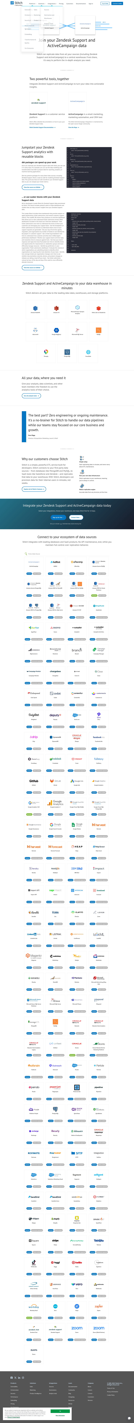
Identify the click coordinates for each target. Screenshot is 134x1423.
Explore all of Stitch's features (34, 489)
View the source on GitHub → (33, 187)
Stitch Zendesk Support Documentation (42, 127)
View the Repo (73, 127)
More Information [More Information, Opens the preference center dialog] (60, 1415)
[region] (37, 1413)
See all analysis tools (31, 396)
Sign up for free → (58, 517)
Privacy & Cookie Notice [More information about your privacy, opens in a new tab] (14, 1417)
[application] (129, 1418)
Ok (60, 1411)
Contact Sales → (76, 517)
